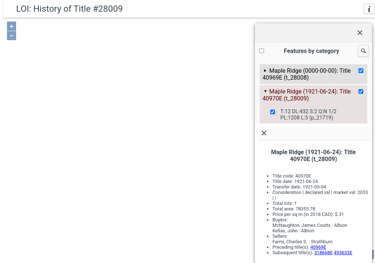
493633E (343, 252)
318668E (323, 252)
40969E (318, 247)
